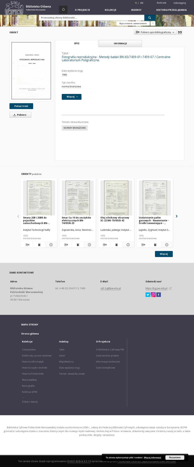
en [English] (141, 3)
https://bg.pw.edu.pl (156, 288)
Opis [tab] (76, 43)
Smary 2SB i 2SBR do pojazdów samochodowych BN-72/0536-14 (35, 220)
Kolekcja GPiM (29, 391)
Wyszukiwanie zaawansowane (133, 23)
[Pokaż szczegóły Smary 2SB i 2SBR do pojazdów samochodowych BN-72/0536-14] (50, 244)
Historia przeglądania (171, 10)
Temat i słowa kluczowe (72, 373)
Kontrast (161, 2)
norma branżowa (71, 86)
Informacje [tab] (120, 43)
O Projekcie (82, 10)
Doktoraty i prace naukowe (37, 355)
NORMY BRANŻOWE (75, 127)
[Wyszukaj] (149, 18)
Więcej (164, 254)
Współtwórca (66, 361)
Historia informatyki (33, 361)
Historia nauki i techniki (34, 367)
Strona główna (30, 333)
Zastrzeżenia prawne (107, 355)
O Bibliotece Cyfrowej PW (110, 349)
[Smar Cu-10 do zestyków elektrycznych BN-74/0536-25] (78, 198)
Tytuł (61, 349)
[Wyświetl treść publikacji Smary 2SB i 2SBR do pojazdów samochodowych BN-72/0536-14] (39, 244)
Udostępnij (180, 3)
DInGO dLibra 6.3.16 (79, 461)
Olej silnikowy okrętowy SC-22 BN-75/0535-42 (114, 219)
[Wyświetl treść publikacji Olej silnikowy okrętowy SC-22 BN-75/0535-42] (116, 244)
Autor (62, 355)
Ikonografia (28, 385)
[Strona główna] (63, 10)
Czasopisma (28, 349)
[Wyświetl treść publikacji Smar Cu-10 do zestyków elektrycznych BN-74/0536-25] (78, 244)
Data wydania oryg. (69, 367)
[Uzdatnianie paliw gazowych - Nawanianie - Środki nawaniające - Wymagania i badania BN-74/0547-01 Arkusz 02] (155, 198)
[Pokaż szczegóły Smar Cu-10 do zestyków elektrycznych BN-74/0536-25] (89, 244)
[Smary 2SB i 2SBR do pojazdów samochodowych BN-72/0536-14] (39, 198)
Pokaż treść (21, 106)
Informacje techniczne (108, 361)
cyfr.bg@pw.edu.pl (110, 288)
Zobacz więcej (30, 401)
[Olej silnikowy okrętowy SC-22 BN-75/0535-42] (116, 198)
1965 (64, 74)
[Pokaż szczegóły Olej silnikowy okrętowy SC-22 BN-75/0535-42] (128, 244)
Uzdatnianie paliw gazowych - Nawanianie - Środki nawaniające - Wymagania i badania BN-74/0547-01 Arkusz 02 (154, 220)
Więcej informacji (152, 457)
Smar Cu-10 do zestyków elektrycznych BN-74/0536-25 (76, 220)
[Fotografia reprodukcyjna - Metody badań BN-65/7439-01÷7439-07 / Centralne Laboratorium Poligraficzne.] (31, 70)
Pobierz (19, 115)
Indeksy (136, 10)
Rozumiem (175, 457)
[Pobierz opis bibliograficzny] (27, 244)
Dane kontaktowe (105, 367)
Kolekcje (110, 10)
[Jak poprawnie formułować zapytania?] (152, 23)
